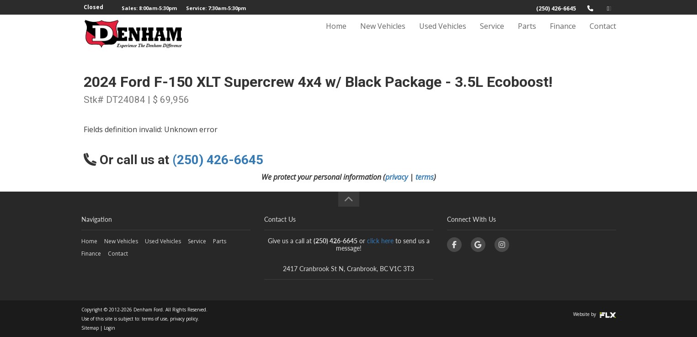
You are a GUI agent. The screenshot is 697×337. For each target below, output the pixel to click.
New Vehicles (382, 35)
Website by (594, 314)
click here (380, 241)
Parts (527, 35)
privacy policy (184, 319)
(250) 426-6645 (556, 8)
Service (492, 35)
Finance (563, 35)
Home (336, 35)
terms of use (154, 319)
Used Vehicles (442, 35)
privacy (396, 177)
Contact (603, 35)
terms (424, 177)
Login (109, 328)
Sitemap (90, 328)
